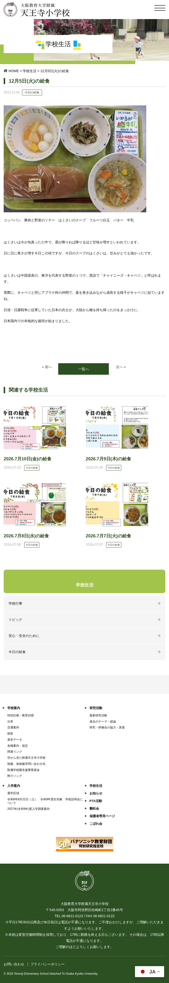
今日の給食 (17, 652)
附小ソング (14, 776)
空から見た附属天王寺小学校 (26, 757)
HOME (14, 71)
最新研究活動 (98, 715)
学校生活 (29, 71)
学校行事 (15, 603)
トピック (15, 619)
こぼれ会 (96, 823)
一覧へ (83, 369)
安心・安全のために (24, 636)
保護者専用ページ (102, 816)
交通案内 (13, 727)
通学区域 (13, 793)
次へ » (121, 367)
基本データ (14, 739)
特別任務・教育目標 (20, 715)
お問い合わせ (14, 964)
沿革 (10, 721)
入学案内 (13, 786)
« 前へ (47, 367)
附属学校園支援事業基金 (23, 770)
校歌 (10, 733)
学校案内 (13, 708)
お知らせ (96, 793)
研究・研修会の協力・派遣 (107, 727)
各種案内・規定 (17, 745)
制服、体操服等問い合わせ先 (26, 764)
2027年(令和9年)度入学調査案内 (28, 809)
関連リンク (14, 751)
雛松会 (94, 808)
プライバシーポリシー (47, 964)
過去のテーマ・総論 (103, 721)
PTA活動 (96, 801)
